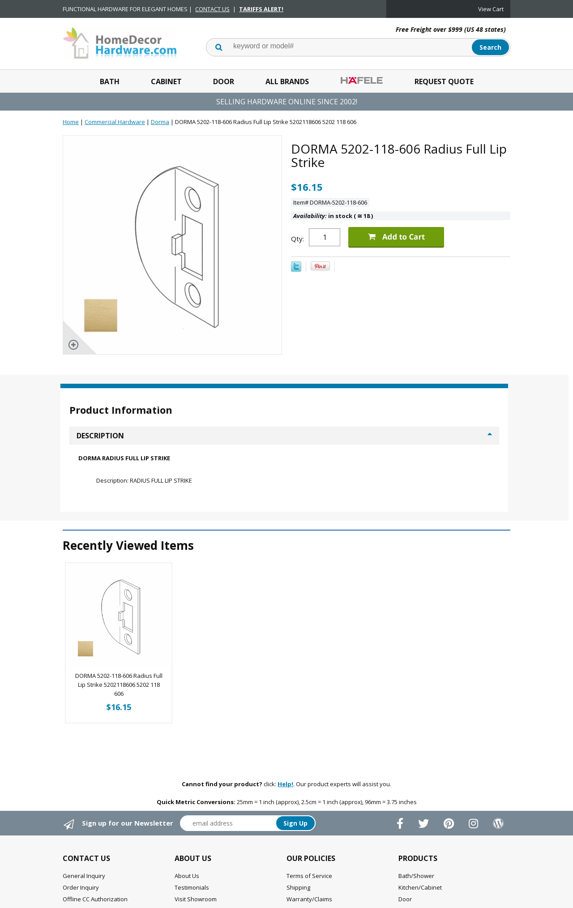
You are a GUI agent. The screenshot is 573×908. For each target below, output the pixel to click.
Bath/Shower (416, 876)
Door (223, 81)
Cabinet (166, 81)
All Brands (287, 81)
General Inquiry (84, 876)
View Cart (491, 9)
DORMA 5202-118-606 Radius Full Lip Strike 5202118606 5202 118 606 (118, 685)
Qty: (297, 238)
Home (71, 122)
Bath (110, 81)
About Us (187, 876)
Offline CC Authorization (95, 899)
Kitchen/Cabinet (420, 887)
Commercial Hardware (115, 122)
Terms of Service (309, 876)
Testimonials (192, 887)
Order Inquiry (81, 887)
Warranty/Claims (309, 899)
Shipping (298, 887)
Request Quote (444, 81)
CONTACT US (212, 9)
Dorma (160, 122)
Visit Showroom (196, 899)
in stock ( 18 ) (333, 216)
